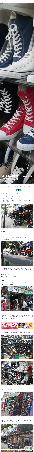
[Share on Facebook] (16, 190)
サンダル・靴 (14, 186)
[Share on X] (18, 190)
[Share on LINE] (20, 190)
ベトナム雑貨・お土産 (8, 186)
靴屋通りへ (2, 193)
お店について (7, 193)
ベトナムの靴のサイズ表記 (14, 193)
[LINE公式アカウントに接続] (28, 448)
